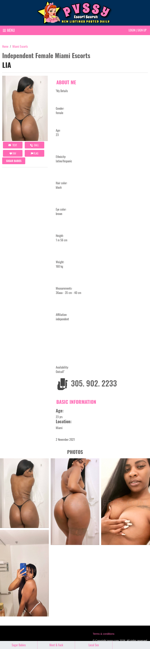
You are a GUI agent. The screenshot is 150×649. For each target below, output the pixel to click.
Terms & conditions (103, 633)
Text (12, 145)
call (34, 145)
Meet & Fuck (56, 645)
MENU (9, 30)
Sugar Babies (13, 161)
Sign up (142, 30)
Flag (34, 153)
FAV (13, 153)
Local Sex (94, 645)
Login (132, 30)
